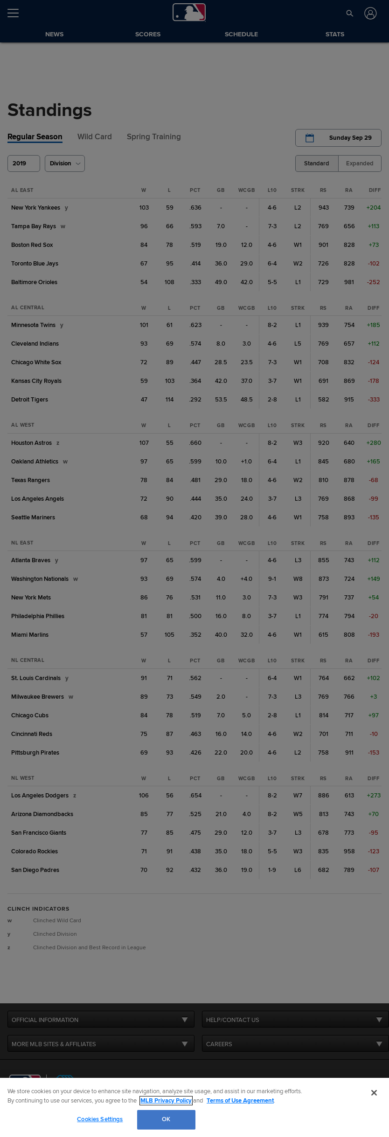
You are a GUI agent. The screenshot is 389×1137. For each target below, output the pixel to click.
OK (166, 1119)
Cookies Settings (100, 1119)
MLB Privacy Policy (166, 1100)
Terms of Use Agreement (240, 1100)
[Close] (374, 1093)
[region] (194, 1107)
